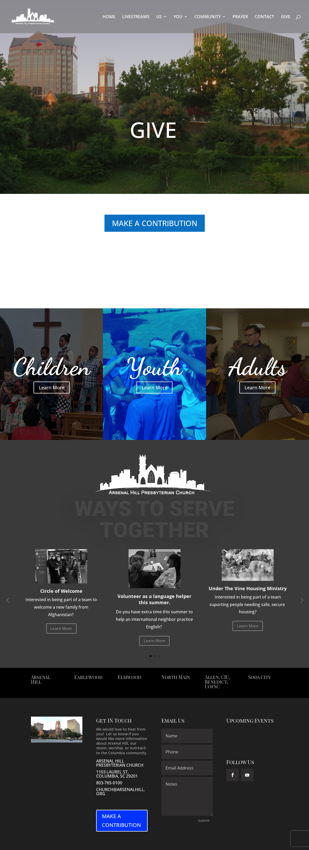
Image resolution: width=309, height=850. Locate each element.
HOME (109, 17)
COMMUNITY (207, 17)
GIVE (285, 17)
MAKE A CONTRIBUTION (154, 223)
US (159, 17)
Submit (203, 820)
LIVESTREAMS (135, 17)
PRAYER (240, 17)
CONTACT (264, 17)
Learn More (51, 387)
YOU (178, 17)
